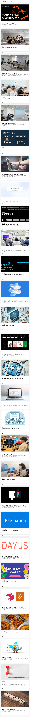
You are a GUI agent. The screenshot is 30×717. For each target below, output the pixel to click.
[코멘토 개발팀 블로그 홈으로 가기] (3, 1)
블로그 (8, 1)
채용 (11, 1)
